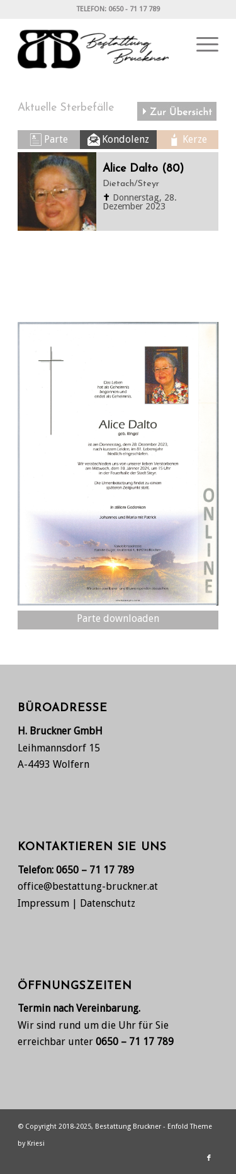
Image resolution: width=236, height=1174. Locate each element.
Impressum (43, 903)
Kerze (195, 139)
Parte (56, 139)
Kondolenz (125, 139)
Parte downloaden (118, 618)
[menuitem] (201, 44)
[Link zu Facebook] (208, 1158)
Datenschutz (107, 903)
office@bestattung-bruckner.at (88, 886)
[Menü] (201, 44)
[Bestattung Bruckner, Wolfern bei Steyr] (98, 44)
